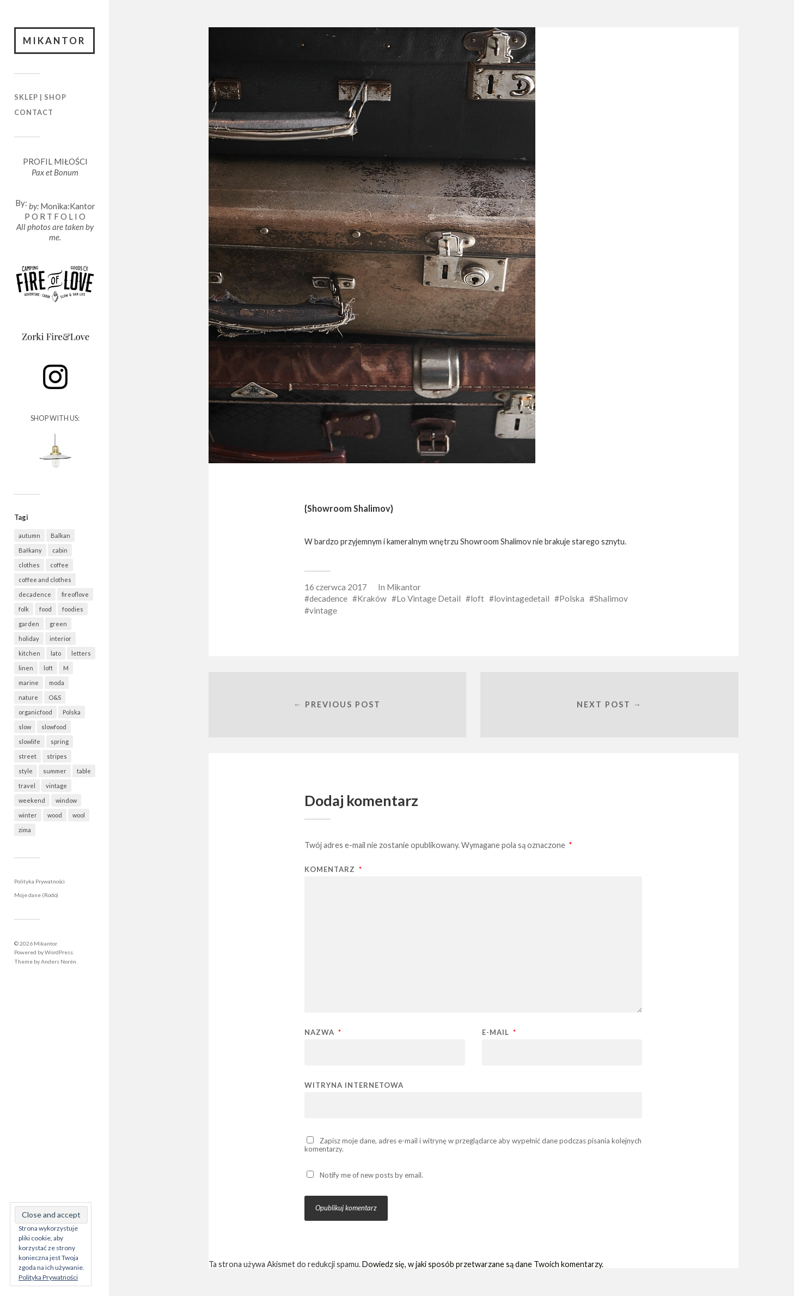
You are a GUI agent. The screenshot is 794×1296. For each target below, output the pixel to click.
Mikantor (54, 40)
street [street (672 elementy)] (27, 756)
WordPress (59, 952)
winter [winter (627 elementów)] (28, 815)
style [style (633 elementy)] (26, 770)
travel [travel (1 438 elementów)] (27, 785)
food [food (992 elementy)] (45, 609)
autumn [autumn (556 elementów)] (29, 535)
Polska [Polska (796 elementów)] (72, 712)
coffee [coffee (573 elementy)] (59, 564)
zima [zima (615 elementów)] (25, 829)
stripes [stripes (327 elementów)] (57, 756)
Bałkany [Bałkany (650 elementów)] (30, 550)
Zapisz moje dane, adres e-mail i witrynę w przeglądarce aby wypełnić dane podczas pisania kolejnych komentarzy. (473, 1144)
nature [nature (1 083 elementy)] (28, 697)
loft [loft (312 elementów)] (48, 667)
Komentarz (333, 869)
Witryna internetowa (354, 1085)
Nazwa (322, 1032)
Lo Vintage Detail (428, 598)
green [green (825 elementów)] (58, 623)
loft (477, 598)
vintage (323, 610)
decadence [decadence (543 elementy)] (35, 594)
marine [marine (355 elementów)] (29, 682)
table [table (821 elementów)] (84, 770)
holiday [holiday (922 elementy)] (29, 638)
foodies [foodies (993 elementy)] (72, 609)
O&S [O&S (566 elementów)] (54, 697)
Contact (33, 112)
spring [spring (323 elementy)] (60, 741)
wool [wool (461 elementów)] (78, 815)
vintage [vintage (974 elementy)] (56, 785)
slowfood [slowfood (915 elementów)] (53, 726)
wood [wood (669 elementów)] (54, 815)
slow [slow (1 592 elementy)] (25, 726)
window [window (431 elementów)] (66, 800)
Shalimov (611, 598)
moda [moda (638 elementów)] (56, 682)
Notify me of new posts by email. (371, 1175)
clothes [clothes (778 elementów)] (29, 564)
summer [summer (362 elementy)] (54, 770)
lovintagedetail (521, 598)
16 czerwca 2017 (335, 587)
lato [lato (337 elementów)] (56, 653)
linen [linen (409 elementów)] (26, 667)
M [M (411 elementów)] (66, 667)
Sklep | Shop (40, 97)
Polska (571, 598)
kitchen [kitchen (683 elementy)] (29, 653)
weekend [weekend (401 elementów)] (32, 800)
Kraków (372, 598)
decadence (328, 598)
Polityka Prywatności (39, 881)
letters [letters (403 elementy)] (81, 653)
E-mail (499, 1032)
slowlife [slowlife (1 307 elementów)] (29, 741)
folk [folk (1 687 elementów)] (24, 609)
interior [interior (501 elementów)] (60, 638)
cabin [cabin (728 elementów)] (60, 550)
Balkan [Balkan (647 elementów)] (60, 535)
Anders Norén (58, 961)
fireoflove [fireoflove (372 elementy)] (75, 594)
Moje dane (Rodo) (36, 895)
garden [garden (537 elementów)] (29, 623)
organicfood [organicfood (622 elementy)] (35, 712)
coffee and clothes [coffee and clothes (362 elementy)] (45, 579)
